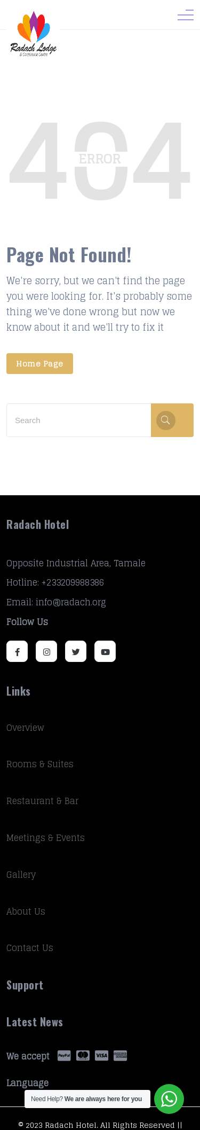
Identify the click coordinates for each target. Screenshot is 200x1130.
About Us (25, 911)
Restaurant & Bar (42, 800)
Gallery (21, 874)
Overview (25, 727)
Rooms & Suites (40, 764)
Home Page (39, 363)
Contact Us (29, 947)
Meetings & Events (45, 837)
